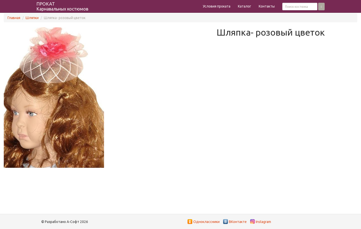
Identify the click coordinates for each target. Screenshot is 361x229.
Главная (14, 18)
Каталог (244, 6)
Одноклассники (206, 222)
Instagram (263, 222)
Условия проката (216, 6)
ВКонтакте (238, 222)
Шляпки (32, 18)
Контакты (267, 6)
